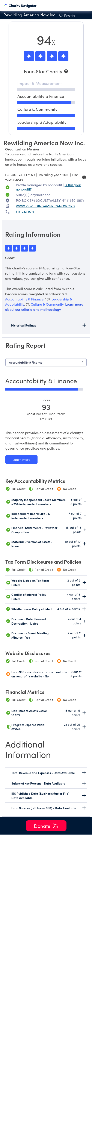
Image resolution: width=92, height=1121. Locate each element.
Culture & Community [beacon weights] (47, 304)
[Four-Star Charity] (46, 71)
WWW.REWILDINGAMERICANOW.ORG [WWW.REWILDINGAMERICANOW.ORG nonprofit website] (45, 206)
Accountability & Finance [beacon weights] (24, 299)
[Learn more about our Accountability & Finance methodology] (21, 459)
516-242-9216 (25, 212)
